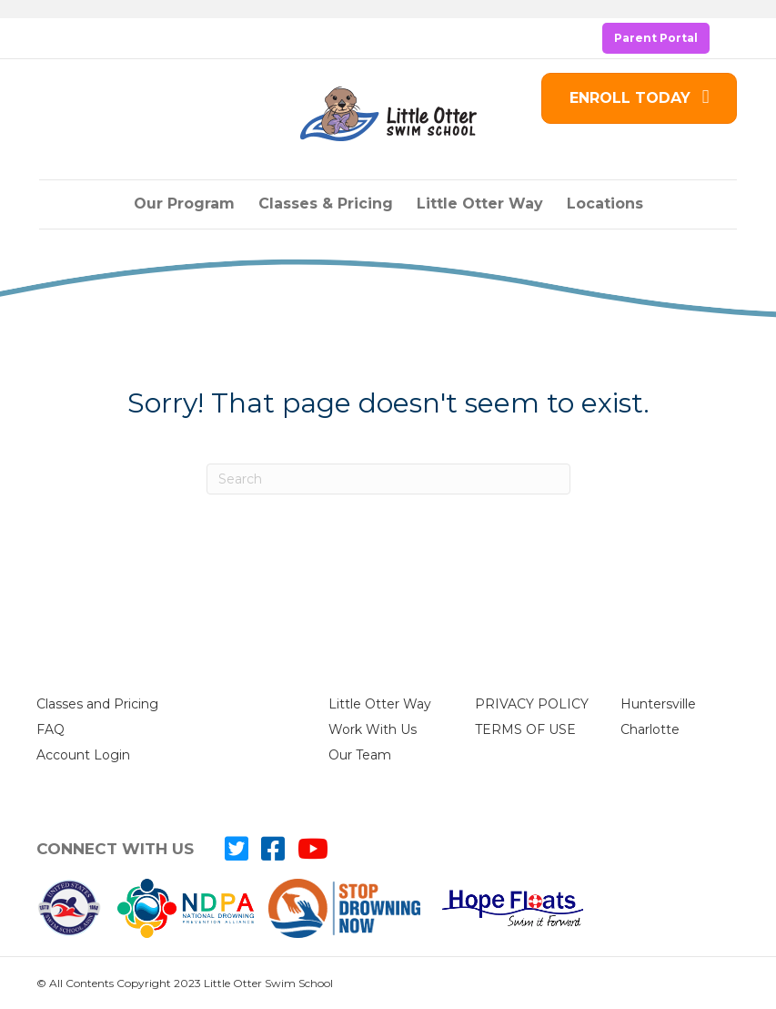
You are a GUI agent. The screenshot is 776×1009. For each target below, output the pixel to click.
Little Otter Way (480, 203)
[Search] (388, 479)
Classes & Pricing (325, 203)
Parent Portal (656, 38)
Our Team (359, 755)
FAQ (50, 729)
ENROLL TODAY (639, 97)
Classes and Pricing (97, 704)
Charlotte (650, 729)
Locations (605, 203)
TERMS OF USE (525, 729)
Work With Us (372, 729)
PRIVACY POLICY (532, 704)
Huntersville (658, 704)
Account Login (83, 755)
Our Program (184, 203)
